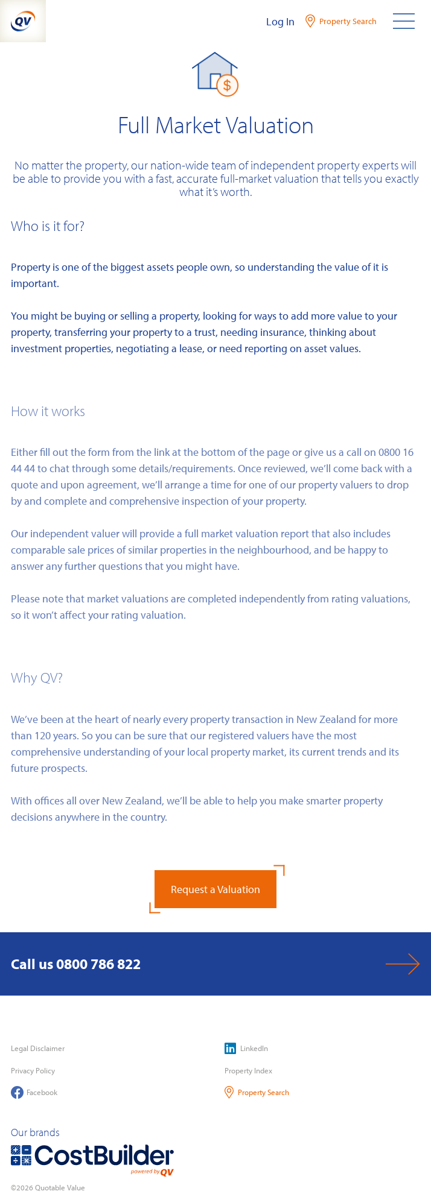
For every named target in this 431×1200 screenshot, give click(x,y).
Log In (280, 21)
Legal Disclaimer (38, 1048)
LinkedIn (246, 1048)
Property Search (257, 1092)
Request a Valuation (215, 889)
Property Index (248, 1070)
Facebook (34, 1092)
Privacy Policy (33, 1070)
